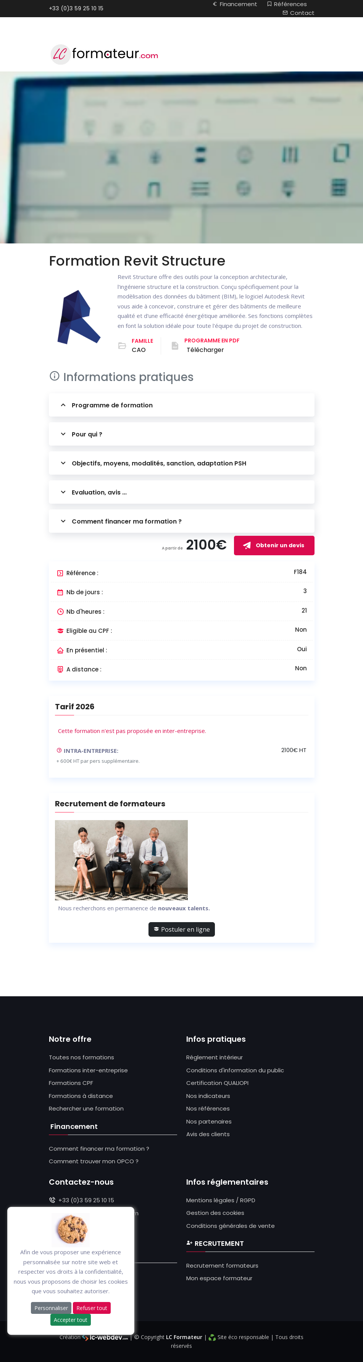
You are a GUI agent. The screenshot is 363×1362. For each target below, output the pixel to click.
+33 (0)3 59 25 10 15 (76, 8)
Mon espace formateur (219, 1278)
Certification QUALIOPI (217, 1083)
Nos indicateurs (208, 1096)
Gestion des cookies (215, 1213)
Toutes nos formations (81, 1057)
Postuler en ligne (181, 929)
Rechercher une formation (86, 1108)
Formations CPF (71, 1083)
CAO (139, 349)
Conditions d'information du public (235, 1070)
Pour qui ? (80, 434)
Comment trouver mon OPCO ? (94, 1161)
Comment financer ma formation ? (120, 521)
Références (286, 4)
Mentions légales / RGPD (220, 1200)
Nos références (208, 1108)
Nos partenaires (209, 1121)
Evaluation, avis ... (92, 492)
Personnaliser (51, 1308)
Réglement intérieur (214, 1057)
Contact (298, 13)
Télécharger (205, 349)
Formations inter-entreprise (88, 1070)
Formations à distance (81, 1096)
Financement (234, 4)
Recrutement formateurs (222, 1265)
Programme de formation (105, 405)
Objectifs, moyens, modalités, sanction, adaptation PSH (152, 463)
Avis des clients (208, 1134)
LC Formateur (184, 1337)
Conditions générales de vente (230, 1226)
